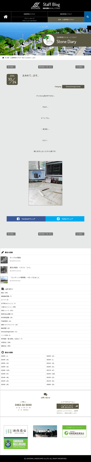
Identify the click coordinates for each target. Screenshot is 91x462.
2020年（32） (5, 367)
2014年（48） (5, 377)
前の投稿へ (11, 67)
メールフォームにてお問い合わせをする (67, 406)
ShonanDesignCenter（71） (9, 332)
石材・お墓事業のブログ (66, 19)
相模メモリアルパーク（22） (10, 324)
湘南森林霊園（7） (7, 296)
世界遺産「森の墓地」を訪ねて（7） (12, 339)
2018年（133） (5, 370)
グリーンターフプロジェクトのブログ (29, 20)
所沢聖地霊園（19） (7, 317)
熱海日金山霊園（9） (7, 314)
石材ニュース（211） (7, 310)
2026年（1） (5, 356)
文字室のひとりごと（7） (9, 303)
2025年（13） (51, 356)
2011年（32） (51, 381)
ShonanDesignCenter (73, 86)
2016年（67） (5, 374)
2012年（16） (5, 381)
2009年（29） (51, 384)
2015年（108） (51, 374)
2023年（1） (50, 360)
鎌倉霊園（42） (6, 328)
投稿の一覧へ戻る (46, 67)
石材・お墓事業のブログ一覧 (15, 58)
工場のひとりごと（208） (9, 307)
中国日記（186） (6, 342)
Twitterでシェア (67, 219)
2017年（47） (51, 370)
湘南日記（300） (6, 346)
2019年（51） (51, 367)
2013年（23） (51, 377)
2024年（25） (5, 360)
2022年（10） (5, 363)
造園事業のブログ (29, 14)
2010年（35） (5, 384)
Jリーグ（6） (5, 300)
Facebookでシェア (28, 219)
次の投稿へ (80, 67)
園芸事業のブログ (66, 14)
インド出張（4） (6, 335)
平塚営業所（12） (6, 321)
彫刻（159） (5, 293)
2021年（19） (51, 363)
